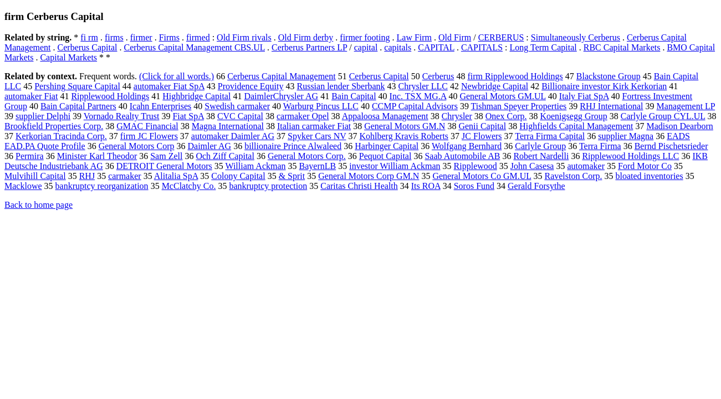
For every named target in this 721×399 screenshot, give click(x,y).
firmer (141, 37)
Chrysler (457, 116)
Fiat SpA (187, 116)
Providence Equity (251, 86)
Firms (169, 37)
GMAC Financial (147, 126)
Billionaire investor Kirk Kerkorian (604, 86)
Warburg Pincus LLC (321, 106)
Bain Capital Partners (78, 106)
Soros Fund (474, 186)
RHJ (87, 176)
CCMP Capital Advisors (415, 106)
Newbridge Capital (494, 86)
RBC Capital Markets (622, 47)
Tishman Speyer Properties (519, 106)
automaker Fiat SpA (169, 86)
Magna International (228, 126)
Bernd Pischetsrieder (671, 146)
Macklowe (23, 186)
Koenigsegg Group (573, 116)
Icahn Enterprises (161, 106)
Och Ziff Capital (225, 156)
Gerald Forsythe (536, 186)
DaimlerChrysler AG (281, 96)
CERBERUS (501, 37)
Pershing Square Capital (77, 86)
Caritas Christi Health (359, 186)
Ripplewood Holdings (110, 96)
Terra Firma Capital (550, 136)
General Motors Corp (137, 146)
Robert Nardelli (541, 156)
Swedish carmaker (237, 106)
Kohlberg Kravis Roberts (404, 136)
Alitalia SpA (176, 176)
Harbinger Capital (386, 146)
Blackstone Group (608, 76)
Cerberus (438, 76)
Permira (30, 156)
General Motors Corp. (307, 156)
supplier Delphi (43, 116)
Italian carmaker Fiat (314, 126)
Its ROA (426, 186)
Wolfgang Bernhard (467, 146)
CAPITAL (436, 47)
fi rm (89, 37)
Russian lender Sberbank (340, 86)
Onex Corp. (506, 116)
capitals (397, 47)
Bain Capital (353, 96)
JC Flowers (482, 136)
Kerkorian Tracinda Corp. (61, 136)
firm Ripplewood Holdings (515, 76)
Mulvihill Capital (35, 176)
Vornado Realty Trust (122, 116)
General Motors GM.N (404, 126)
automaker (586, 166)
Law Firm (414, 37)
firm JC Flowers (149, 136)
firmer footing (365, 37)
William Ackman (255, 166)
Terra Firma (600, 146)
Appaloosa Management (385, 116)
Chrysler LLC (423, 86)
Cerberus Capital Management (281, 76)
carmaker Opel (303, 116)
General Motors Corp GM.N (368, 176)
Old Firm (454, 37)
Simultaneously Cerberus (575, 37)
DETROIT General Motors (164, 166)
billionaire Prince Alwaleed (292, 146)
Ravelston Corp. (573, 176)
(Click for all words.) (176, 76)
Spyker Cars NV (317, 136)
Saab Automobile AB (462, 156)
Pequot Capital (385, 156)
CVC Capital (240, 116)
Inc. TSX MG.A (418, 96)
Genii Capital (482, 126)
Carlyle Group (540, 146)
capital (366, 47)
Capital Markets (68, 57)
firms (114, 37)
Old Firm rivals (244, 37)
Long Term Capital (543, 47)
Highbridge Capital (196, 96)
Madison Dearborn (679, 126)
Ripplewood (475, 166)
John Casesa (532, 166)
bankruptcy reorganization (102, 186)
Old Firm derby (306, 37)
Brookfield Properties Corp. (53, 126)
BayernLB (317, 166)
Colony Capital (238, 176)
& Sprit (292, 176)
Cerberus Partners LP (309, 47)
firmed (198, 37)
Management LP (686, 106)
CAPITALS (482, 47)
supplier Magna (625, 136)
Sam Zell (166, 156)
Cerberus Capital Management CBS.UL (194, 47)
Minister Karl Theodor (97, 156)
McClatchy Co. (189, 186)
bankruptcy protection (268, 186)
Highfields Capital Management (576, 126)
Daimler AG (210, 146)
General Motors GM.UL (502, 96)
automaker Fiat (31, 96)
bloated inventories (649, 176)
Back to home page (38, 204)
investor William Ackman (394, 166)
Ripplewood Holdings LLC (630, 156)
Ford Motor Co (645, 166)
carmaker (124, 176)
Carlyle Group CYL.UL (663, 116)
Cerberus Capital (87, 47)
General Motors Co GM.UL (481, 176)
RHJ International (611, 106)
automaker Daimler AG (232, 136)
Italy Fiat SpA (584, 96)
